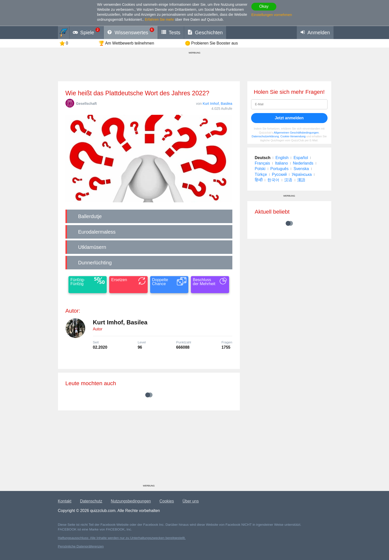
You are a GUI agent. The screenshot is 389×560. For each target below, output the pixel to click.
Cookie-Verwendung (293, 136)
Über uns (190, 501)
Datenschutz (91, 501)
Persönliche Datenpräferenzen (81, 546)
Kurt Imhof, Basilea (217, 104)
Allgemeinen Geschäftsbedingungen (296, 132)
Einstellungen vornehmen (271, 15)
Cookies (166, 501)
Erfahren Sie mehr (159, 20)
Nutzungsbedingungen (131, 501)
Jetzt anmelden (289, 118)
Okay (263, 6)
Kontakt (64, 501)
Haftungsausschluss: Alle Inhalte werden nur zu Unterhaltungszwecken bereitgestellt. (122, 538)
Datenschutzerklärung (265, 136)
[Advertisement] (149, 449)
